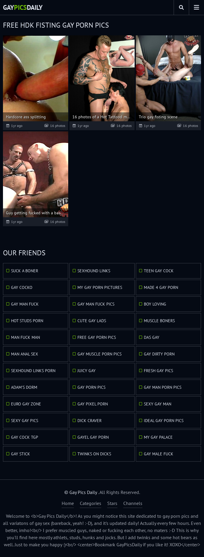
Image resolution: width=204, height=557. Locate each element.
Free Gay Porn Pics (96, 337)
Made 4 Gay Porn (161, 287)
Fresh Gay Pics (158, 370)
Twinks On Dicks (94, 454)
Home (68, 503)
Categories (90, 503)
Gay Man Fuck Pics (95, 304)
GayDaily (23, 7)
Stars (112, 503)
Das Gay (151, 337)
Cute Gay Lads (91, 320)
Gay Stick (20, 454)
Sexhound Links (93, 270)
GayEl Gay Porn (93, 437)
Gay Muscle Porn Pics (99, 354)
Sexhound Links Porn (33, 370)
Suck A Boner (24, 270)
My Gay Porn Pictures (99, 287)
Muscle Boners (159, 320)
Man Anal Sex (24, 354)
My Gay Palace (158, 437)
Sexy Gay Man (157, 404)
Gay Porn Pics (91, 387)
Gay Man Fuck (25, 304)
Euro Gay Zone (26, 404)
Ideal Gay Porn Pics (163, 420)
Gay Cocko (21, 287)
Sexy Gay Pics (24, 420)
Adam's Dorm (24, 387)
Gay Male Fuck (158, 454)
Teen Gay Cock (159, 270)
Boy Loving (155, 304)
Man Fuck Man (25, 337)
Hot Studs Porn (27, 320)
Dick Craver (89, 420)
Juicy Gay (86, 370)
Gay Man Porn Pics (162, 387)
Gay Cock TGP (24, 437)
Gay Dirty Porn (159, 354)
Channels (132, 503)
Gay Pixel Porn (92, 404)
